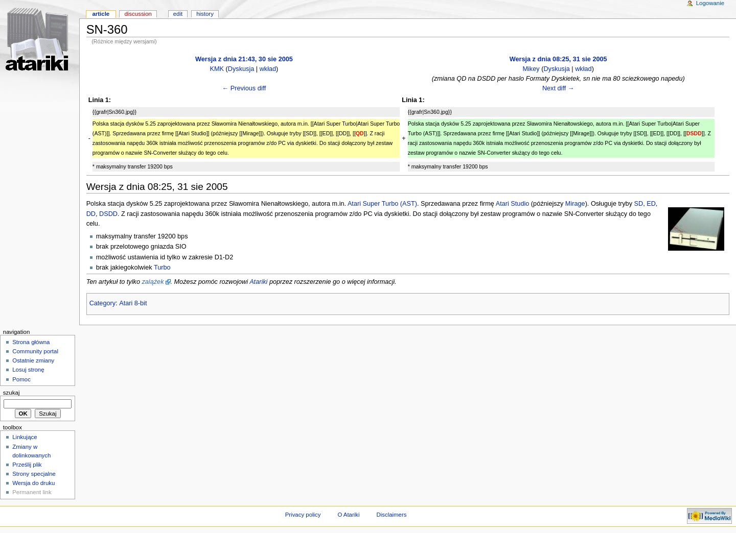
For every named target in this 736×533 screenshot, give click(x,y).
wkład (268, 68)
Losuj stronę (28, 370)
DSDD (108, 213)
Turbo (162, 267)
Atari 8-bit (133, 303)
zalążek (153, 281)
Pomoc (21, 379)
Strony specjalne (34, 474)
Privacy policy (303, 515)
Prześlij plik (26, 465)
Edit (177, 14)
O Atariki (348, 515)
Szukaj (11, 393)
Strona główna (31, 342)
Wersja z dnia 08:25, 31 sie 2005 (558, 59)
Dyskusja (241, 68)
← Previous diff (244, 88)
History (205, 14)
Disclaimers (391, 515)
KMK (217, 68)
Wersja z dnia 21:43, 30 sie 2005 (244, 59)
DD (91, 213)
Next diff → (558, 88)
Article (100, 14)
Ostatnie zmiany (33, 360)
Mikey (530, 68)
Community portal (35, 351)
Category (102, 303)
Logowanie (710, 3)
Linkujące (24, 437)
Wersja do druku (33, 483)
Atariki (258, 281)
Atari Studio (513, 203)
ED (651, 203)
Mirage (575, 203)
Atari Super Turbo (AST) (382, 203)
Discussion (137, 14)
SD (638, 203)
